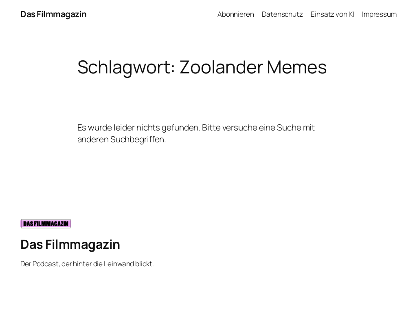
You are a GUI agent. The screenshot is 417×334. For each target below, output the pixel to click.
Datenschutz (282, 14)
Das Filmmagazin (53, 14)
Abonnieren (235, 14)
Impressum (379, 14)
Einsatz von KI (332, 14)
